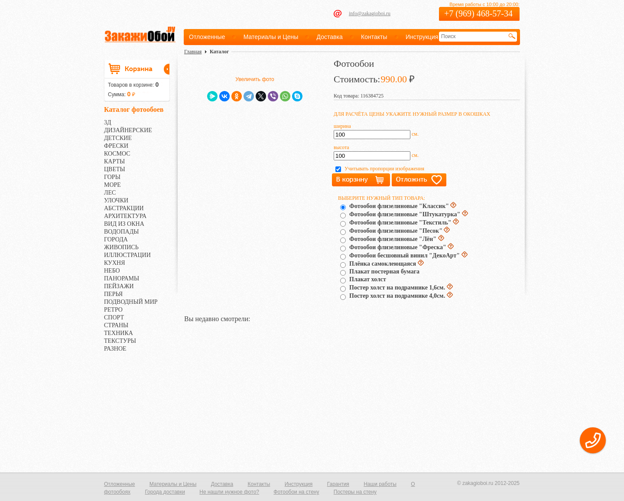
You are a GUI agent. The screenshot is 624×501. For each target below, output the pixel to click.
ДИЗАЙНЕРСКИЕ (128, 130)
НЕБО (112, 270)
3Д (107, 122)
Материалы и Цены (271, 36)
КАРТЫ (114, 161)
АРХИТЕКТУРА (125, 216)
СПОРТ (114, 317)
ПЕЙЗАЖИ (119, 286)
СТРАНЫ (116, 325)
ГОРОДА (116, 239)
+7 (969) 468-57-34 (478, 13)
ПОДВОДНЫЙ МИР (131, 302)
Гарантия (338, 484)
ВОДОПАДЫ (121, 231)
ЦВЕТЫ (114, 169)
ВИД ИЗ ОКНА (124, 224)
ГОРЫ (112, 177)
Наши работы (380, 484)
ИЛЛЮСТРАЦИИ (127, 255)
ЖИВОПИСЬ (121, 247)
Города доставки (165, 492)
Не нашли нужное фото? (229, 492)
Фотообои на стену (296, 492)
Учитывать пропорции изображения (384, 169)
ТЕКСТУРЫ (120, 341)
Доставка (330, 36)
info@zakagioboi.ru (369, 13)
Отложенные (207, 36)
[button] (593, 440)
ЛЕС (110, 192)
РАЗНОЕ (115, 348)
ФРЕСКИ (116, 146)
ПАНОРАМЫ (121, 278)
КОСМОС (117, 153)
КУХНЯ (114, 263)
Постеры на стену (355, 492)
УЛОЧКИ (116, 200)
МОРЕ (112, 185)
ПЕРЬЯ (113, 294)
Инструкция (422, 36)
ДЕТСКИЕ (118, 138)
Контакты (374, 36)
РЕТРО (113, 309)
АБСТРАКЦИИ (124, 208)
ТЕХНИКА (118, 333)
